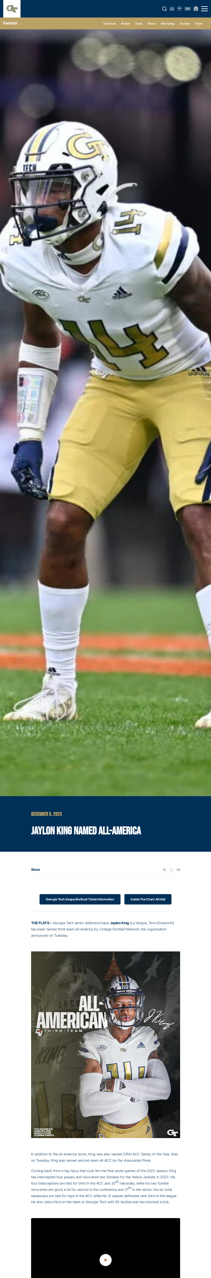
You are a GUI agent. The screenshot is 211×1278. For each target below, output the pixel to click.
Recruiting (168, 23)
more (198, 23)
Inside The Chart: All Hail (148, 899)
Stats (139, 23)
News (152, 23)
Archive (185, 23)
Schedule (109, 23)
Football (10, 23)
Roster (125, 23)
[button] (165, 9)
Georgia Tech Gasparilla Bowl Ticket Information (80, 899)
